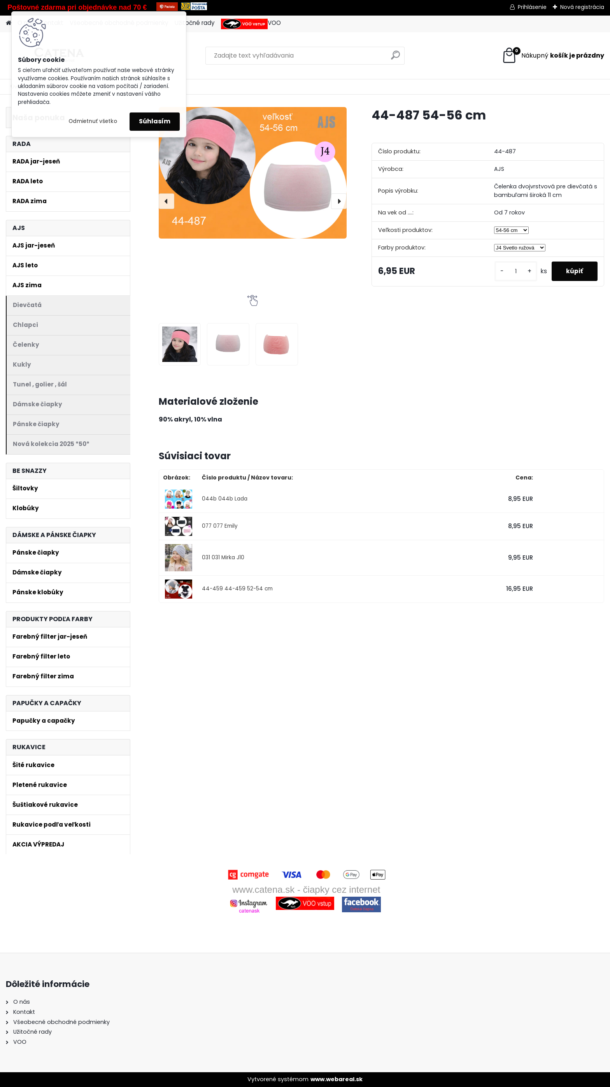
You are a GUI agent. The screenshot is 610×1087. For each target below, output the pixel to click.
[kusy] (513, 271)
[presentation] (166, 201)
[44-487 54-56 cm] (253, 172)
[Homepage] (8, 23)
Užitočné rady (195, 23)
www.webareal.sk (336, 1079)
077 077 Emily (220, 526)
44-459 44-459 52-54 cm (237, 588)
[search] (395, 58)
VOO (251, 24)
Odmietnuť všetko (92, 121)
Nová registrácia (582, 7)
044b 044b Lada (224, 498)
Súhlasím (154, 121)
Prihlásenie (532, 7)
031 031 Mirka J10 (223, 557)
